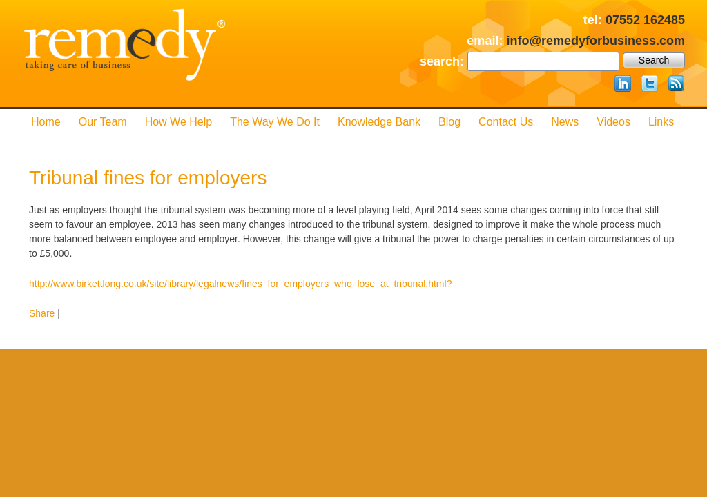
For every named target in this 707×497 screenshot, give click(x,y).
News (565, 122)
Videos (613, 122)
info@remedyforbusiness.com (595, 41)
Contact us (505, 122)
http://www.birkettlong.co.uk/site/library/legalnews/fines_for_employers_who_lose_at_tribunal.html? (240, 283)
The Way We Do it (275, 122)
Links (661, 122)
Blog (449, 122)
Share (42, 313)
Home (46, 122)
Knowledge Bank (379, 122)
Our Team (103, 122)
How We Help (179, 122)
